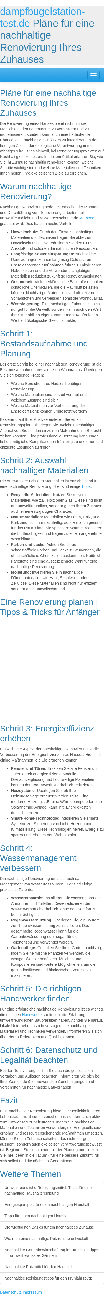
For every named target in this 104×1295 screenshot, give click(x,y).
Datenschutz (11, 1292)
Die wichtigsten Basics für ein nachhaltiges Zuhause (49, 1227)
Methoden (88, 218)
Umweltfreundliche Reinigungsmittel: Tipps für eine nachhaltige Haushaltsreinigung (48, 1190)
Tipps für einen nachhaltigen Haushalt (37, 1216)
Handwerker (32, 1014)
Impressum (32, 1292)
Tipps (86, 486)
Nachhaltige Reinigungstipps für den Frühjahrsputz (48, 1278)
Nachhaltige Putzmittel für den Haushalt (38, 1267)
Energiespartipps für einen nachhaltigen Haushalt (46, 1204)
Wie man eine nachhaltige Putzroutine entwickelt (46, 1238)
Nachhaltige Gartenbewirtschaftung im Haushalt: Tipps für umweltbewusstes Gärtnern (51, 1253)
